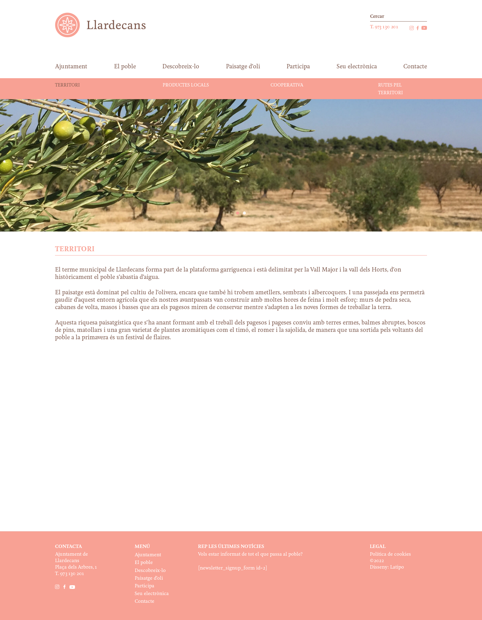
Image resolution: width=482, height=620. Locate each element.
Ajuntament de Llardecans (106, 24)
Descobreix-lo (150, 570)
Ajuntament (148, 555)
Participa (144, 586)
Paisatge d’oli (149, 578)
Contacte (144, 601)
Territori (67, 85)
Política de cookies (390, 554)
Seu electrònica (152, 593)
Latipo (397, 567)
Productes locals (186, 85)
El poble (144, 562)
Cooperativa (287, 85)
